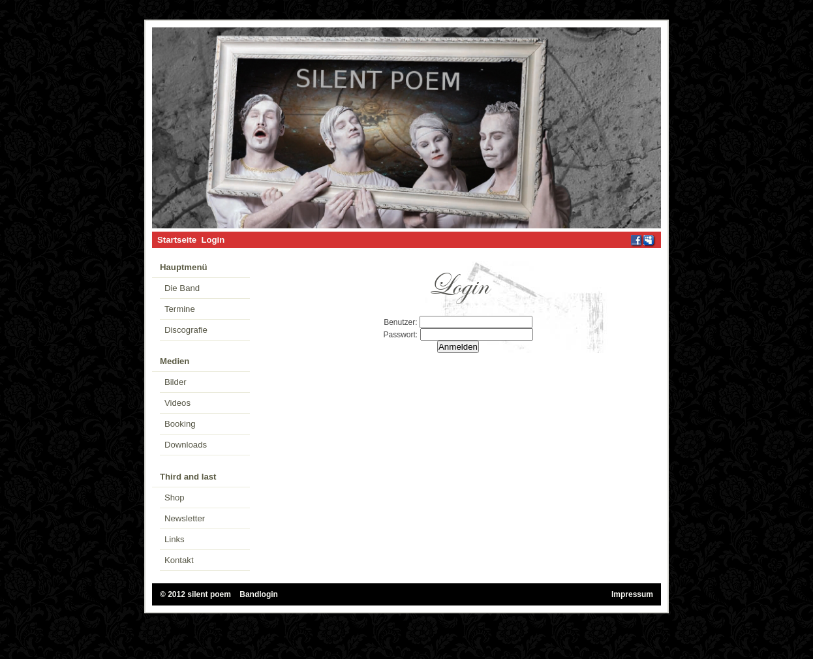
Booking (180, 424)
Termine (179, 309)
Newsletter (184, 518)
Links (174, 539)
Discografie (185, 330)
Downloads (185, 445)
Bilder (175, 382)
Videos (177, 403)
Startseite (176, 240)
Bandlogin (258, 594)
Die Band (182, 288)
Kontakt (179, 560)
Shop (174, 497)
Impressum (632, 594)
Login (212, 240)
